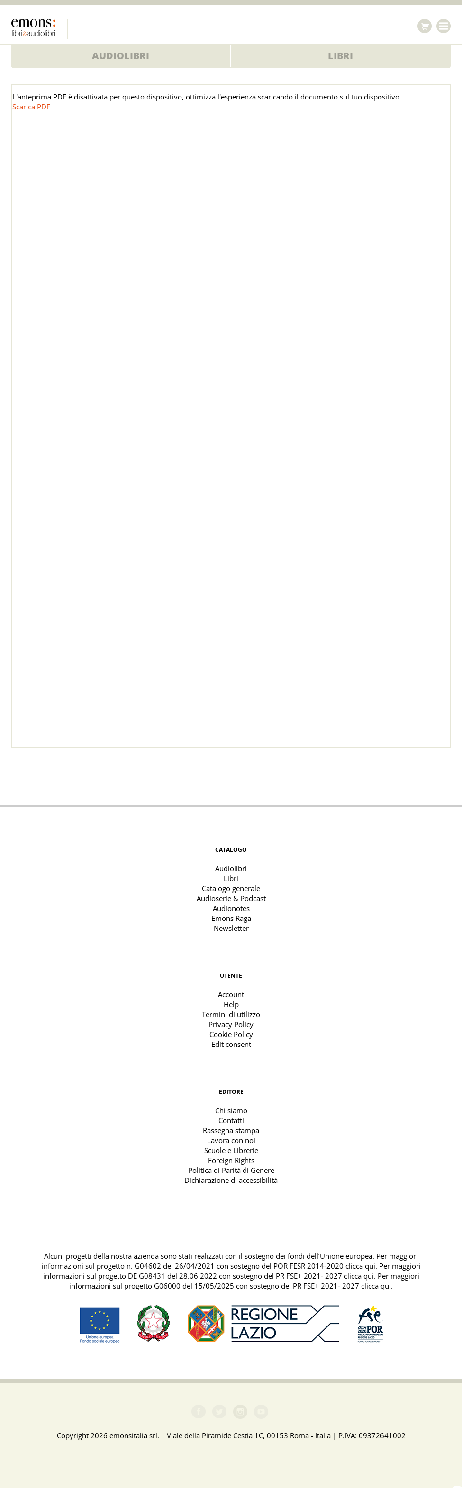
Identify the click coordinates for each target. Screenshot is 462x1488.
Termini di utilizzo (231, 1014)
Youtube (261, 1412)
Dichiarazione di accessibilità (231, 1180)
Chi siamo (231, 1110)
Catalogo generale (231, 888)
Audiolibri (120, 55)
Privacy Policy (231, 1024)
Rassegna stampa (231, 1130)
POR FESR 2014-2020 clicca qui (324, 1266)
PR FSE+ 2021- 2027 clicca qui (325, 1276)
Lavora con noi (231, 1140)
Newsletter (231, 928)
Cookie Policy (231, 1034)
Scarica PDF (31, 106)
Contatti (231, 1120)
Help (231, 1004)
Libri (340, 55)
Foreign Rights (231, 1160)
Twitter (219, 1412)
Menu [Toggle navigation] (443, 26)
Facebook (198, 1412)
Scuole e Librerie (231, 1150)
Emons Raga (231, 918)
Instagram (240, 1412)
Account (231, 994)
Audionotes (231, 908)
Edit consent (231, 1044)
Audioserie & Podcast (231, 898)
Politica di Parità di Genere (231, 1170)
